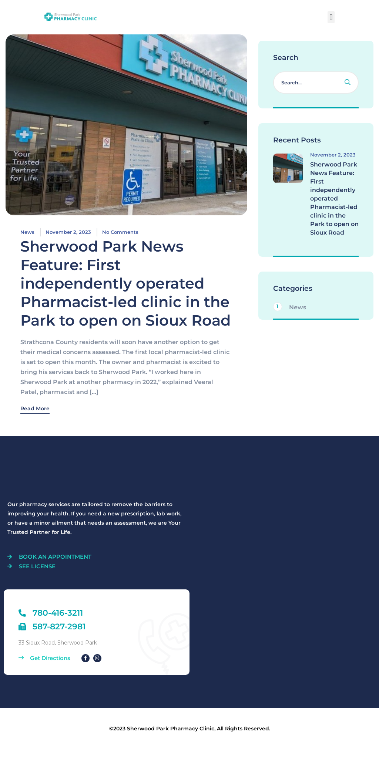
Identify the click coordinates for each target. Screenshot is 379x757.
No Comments (120, 232)
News (27, 232)
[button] (331, 17)
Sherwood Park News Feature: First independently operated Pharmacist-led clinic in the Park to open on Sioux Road (125, 283)
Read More (35, 409)
